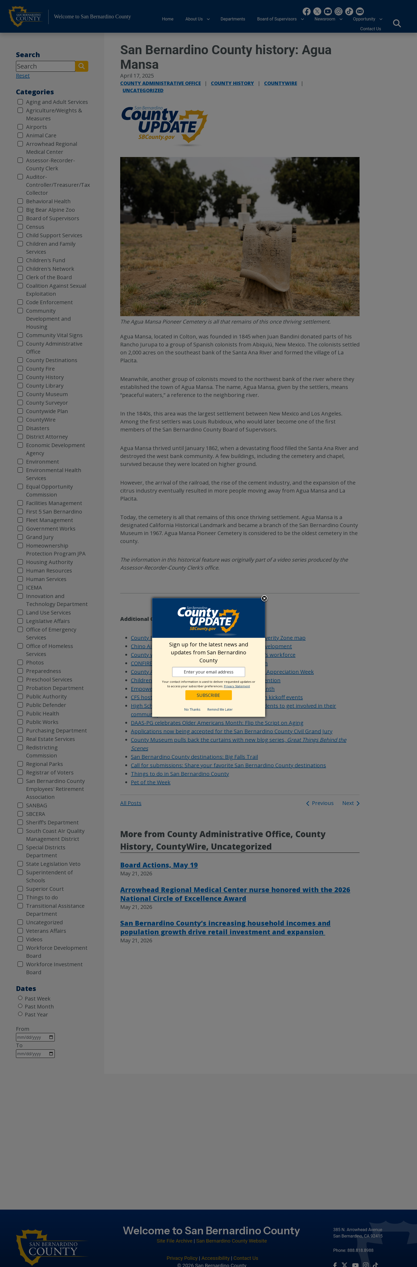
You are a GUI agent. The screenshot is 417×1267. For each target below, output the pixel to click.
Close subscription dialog (264, 599)
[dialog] (208, 657)
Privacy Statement (237, 686)
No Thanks (192, 709)
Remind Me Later (220, 709)
